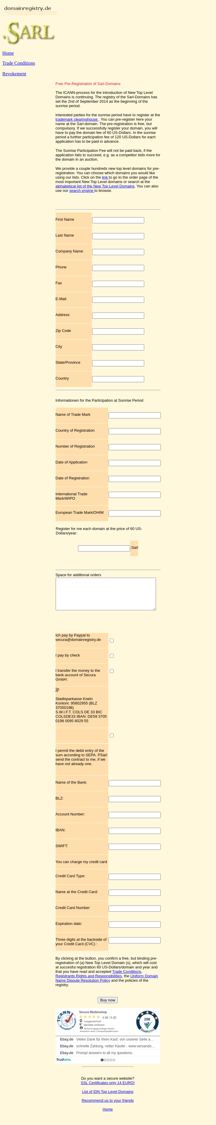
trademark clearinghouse (77, 119)
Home (8, 53)
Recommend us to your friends (108, 1106)
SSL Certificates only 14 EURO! (107, 1089)
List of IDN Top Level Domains (108, 1098)
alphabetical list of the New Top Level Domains (95, 186)
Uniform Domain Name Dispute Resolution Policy (107, 984)
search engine (81, 190)
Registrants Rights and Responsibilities (89, 982)
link (105, 177)
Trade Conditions (18, 63)
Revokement (14, 73)
